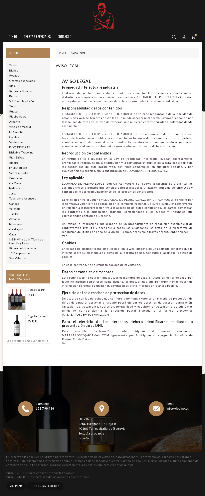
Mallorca (14, 188)
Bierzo (13, 96)
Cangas (14, 203)
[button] (184, 37)
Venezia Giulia (18, 173)
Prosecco (15, 178)
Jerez (12, 193)
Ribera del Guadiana (22, 248)
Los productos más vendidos (28, 341)
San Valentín (17, 258)
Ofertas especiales (37, 36)
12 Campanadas (19, 253)
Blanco (13, 70)
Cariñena (15, 183)
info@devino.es (178, 408)
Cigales (14, 137)
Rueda (13, 111)
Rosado (14, 75)
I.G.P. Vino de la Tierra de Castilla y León (26, 241)
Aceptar (16, 486)
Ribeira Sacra (18, 116)
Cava (12, 234)
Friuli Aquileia (18, 167)
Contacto (64, 36)
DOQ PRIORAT (19, 147)
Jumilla (13, 214)
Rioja (12, 85)
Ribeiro (14, 162)
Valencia (14, 208)
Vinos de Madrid (20, 126)
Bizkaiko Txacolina (21, 152)
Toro (12, 106)
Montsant (15, 224)
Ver (64, 235)
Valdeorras (16, 142)
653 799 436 (45, 408)
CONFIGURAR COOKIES (45, 486)
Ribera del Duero (20, 91)
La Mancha (16, 132)
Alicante (14, 121)
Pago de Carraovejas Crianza (38, 316)
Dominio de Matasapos (38, 289)
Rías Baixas (16, 157)
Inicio (14, 53)
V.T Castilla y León (21, 101)
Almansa (15, 219)
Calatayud (16, 229)
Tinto (13, 36)
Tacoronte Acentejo (22, 198)
